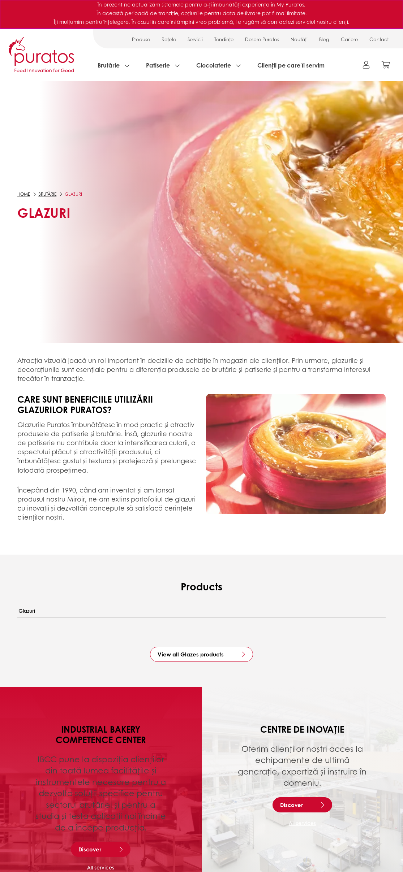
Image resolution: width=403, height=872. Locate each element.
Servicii (195, 39)
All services (100, 867)
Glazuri (26, 610)
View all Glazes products (191, 654)
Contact (379, 39)
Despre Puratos (262, 39)
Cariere (349, 39)
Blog (324, 39)
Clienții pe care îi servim (291, 65)
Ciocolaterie (213, 65)
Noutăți (299, 39)
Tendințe (223, 39)
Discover (89, 849)
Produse (141, 39)
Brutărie (109, 65)
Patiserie (158, 65)
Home (23, 194)
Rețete (169, 39)
